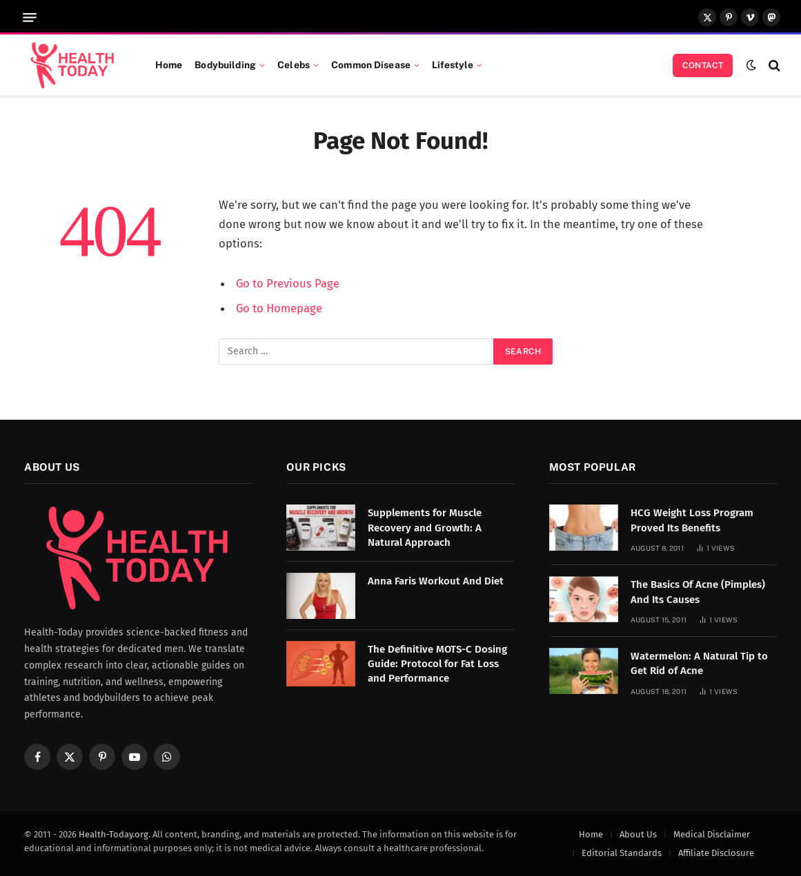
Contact (702, 65)
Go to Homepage (279, 308)
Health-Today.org (113, 834)
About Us (638, 834)
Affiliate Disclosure (716, 853)
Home (169, 64)
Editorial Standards (622, 853)
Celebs (293, 64)
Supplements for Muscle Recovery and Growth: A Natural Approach (425, 528)
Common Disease (371, 64)
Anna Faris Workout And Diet (436, 581)
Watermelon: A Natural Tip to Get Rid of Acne (699, 663)
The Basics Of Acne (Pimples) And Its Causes (698, 591)
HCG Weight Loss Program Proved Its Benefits (692, 520)
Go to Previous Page (287, 283)
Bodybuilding (225, 64)
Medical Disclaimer (711, 834)
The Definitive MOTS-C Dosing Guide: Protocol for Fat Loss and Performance (437, 664)
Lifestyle (452, 64)
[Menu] (30, 17)
